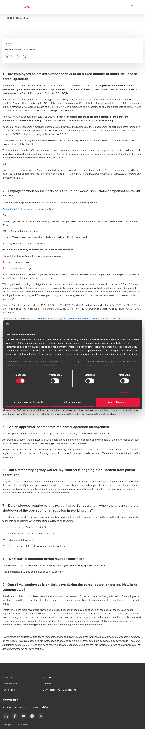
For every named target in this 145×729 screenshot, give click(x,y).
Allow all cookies (117, 402)
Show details (126, 392)
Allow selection (72, 402)
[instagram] (32, 716)
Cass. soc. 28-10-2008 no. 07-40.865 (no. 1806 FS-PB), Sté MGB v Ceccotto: (43, 318)
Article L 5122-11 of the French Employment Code (28, 209)
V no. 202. (116, 318)
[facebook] (14, 716)
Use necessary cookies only (27, 402)
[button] (7, 57)
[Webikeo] (40, 716)
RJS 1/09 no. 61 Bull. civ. (97, 318)
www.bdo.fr (64, 361)
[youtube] (23, 716)
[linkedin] (6, 716)
